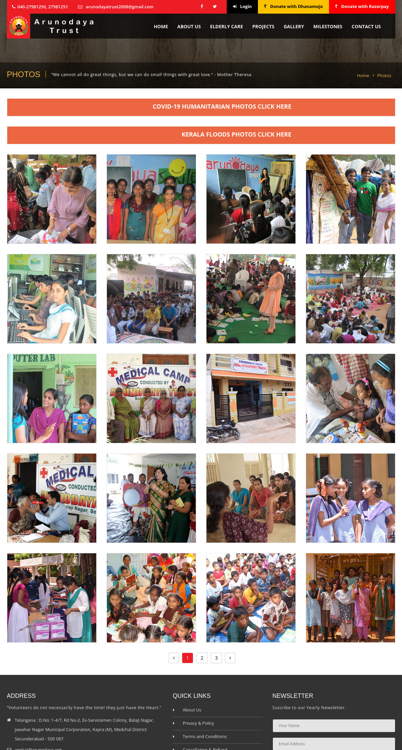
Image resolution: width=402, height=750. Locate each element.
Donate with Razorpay (362, 6)
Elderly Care (226, 26)
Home (161, 26)
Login (242, 6)
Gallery (293, 26)
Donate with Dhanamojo (293, 6)
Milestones (327, 26)
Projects (263, 26)
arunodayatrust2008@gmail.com (119, 7)
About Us (189, 26)
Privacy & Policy (198, 723)
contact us (366, 26)
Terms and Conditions (205, 736)
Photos (384, 75)
